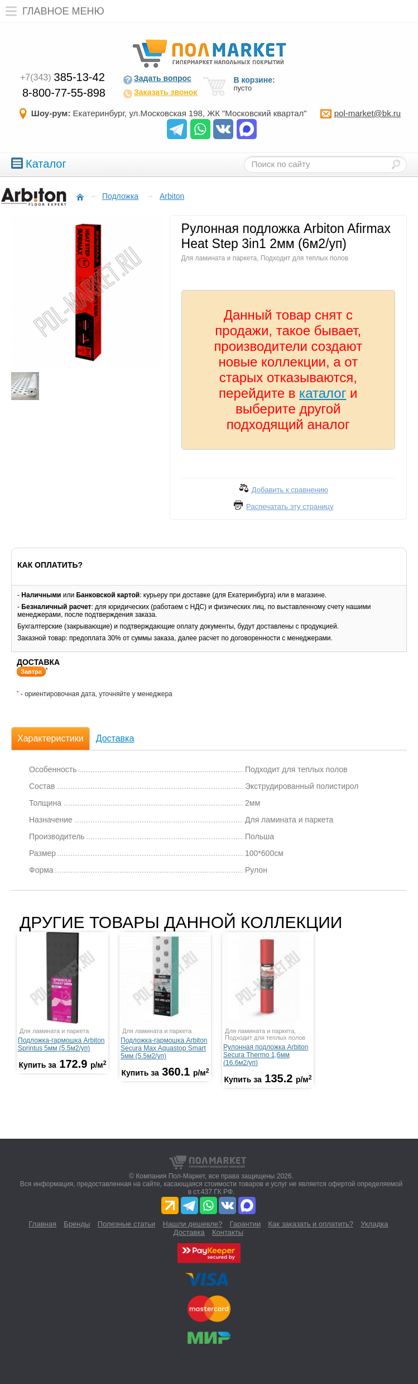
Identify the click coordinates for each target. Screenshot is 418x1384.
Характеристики (50, 738)
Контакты (227, 1232)
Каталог (38, 164)
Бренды (77, 1224)
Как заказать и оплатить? (310, 1224)
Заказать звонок (160, 93)
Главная (42, 1224)
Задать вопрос (157, 79)
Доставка (115, 738)
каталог (322, 393)
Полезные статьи (126, 1224)
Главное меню (52, 11)
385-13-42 (62, 77)
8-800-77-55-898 (63, 93)
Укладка (374, 1224)
